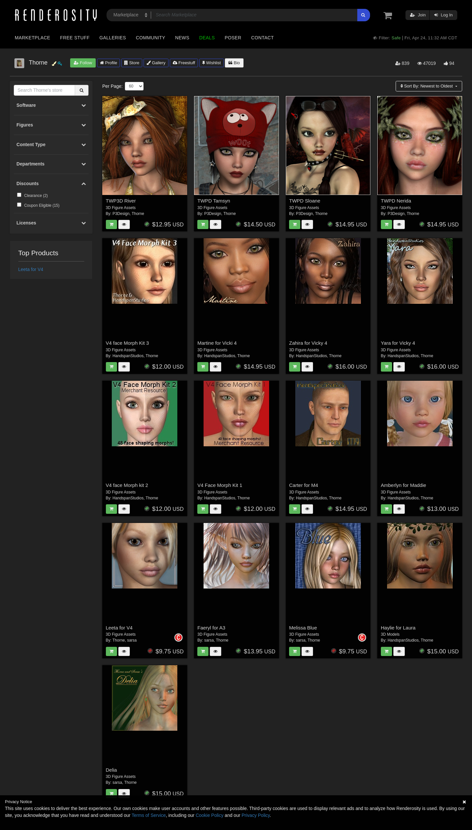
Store (131, 62)
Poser (233, 37)
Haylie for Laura (398, 627)
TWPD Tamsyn (213, 200)
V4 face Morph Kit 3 (127, 343)
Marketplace (32, 37)
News (182, 37)
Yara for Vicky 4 (398, 343)
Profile (108, 62)
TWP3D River (121, 200)
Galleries (112, 37)
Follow (83, 62)
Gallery (156, 62)
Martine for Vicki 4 (217, 343)
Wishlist (211, 62)
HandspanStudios (128, 356)
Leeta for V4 (30, 269)
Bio (234, 62)
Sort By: (427, 86)
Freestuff (184, 62)
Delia (111, 770)
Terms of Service (149, 815)
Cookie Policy (210, 815)
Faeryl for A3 (211, 627)
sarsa (132, 640)
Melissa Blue (303, 627)
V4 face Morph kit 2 (127, 485)
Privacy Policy (256, 815)
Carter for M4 (303, 485)
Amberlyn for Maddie (403, 485)
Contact (262, 37)
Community (151, 37)
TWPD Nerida (396, 200)
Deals (207, 37)
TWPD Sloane (304, 200)
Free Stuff (74, 37)
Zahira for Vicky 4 (308, 343)
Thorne (138, 213)
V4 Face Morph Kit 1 (219, 485)
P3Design (120, 213)
